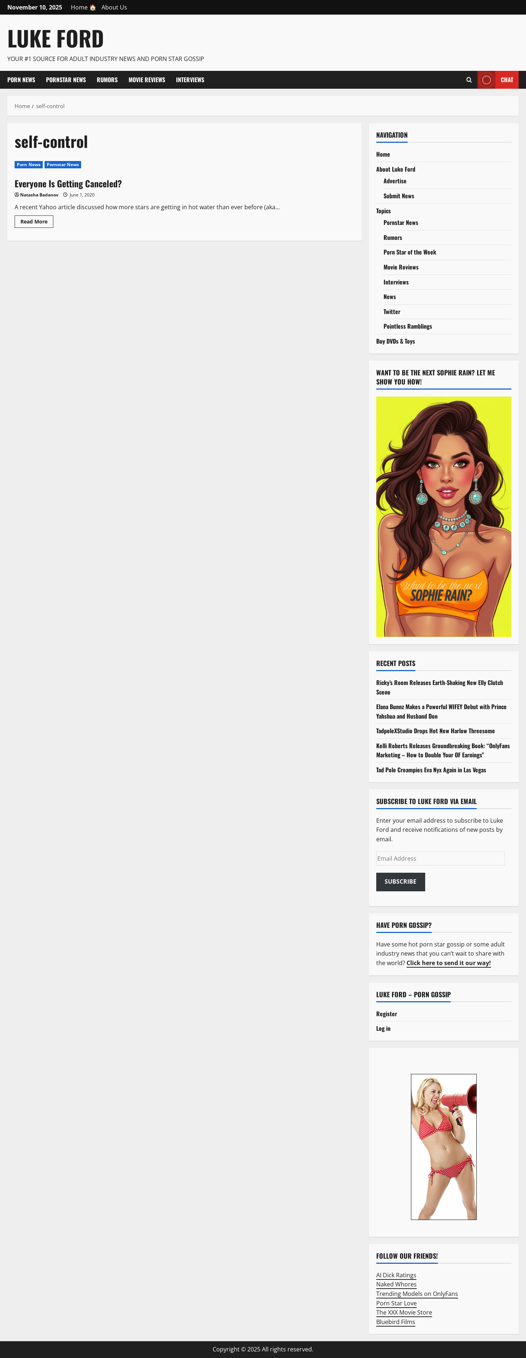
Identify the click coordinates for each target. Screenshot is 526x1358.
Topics (383, 210)
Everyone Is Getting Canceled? (68, 183)
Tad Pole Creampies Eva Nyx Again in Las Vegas (431, 769)
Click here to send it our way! (449, 963)
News (390, 296)
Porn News (21, 79)
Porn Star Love (396, 1303)
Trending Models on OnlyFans (417, 1294)
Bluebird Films (395, 1322)
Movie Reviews (147, 79)
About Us (114, 7)
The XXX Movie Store (404, 1312)
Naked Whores (396, 1284)
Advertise (395, 180)
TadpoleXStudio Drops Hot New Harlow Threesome (435, 730)
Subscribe (400, 881)
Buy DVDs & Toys (395, 341)
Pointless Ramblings (408, 326)
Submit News (399, 195)
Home (383, 154)
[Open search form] (469, 80)
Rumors (107, 79)
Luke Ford (55, 38)
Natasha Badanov (39, 195)
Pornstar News (66, 79)
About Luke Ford (395, 169)
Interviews (190, 79)
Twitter (392, 311)
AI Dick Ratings (396, 1275)
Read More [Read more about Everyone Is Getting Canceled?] (36, 223)
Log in (383, 1028)
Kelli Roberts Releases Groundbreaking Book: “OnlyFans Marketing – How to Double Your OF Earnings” (443, 750)
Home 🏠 (83, 7)
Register (386, 1013)
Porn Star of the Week (410, 252)
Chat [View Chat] (495, 80)
